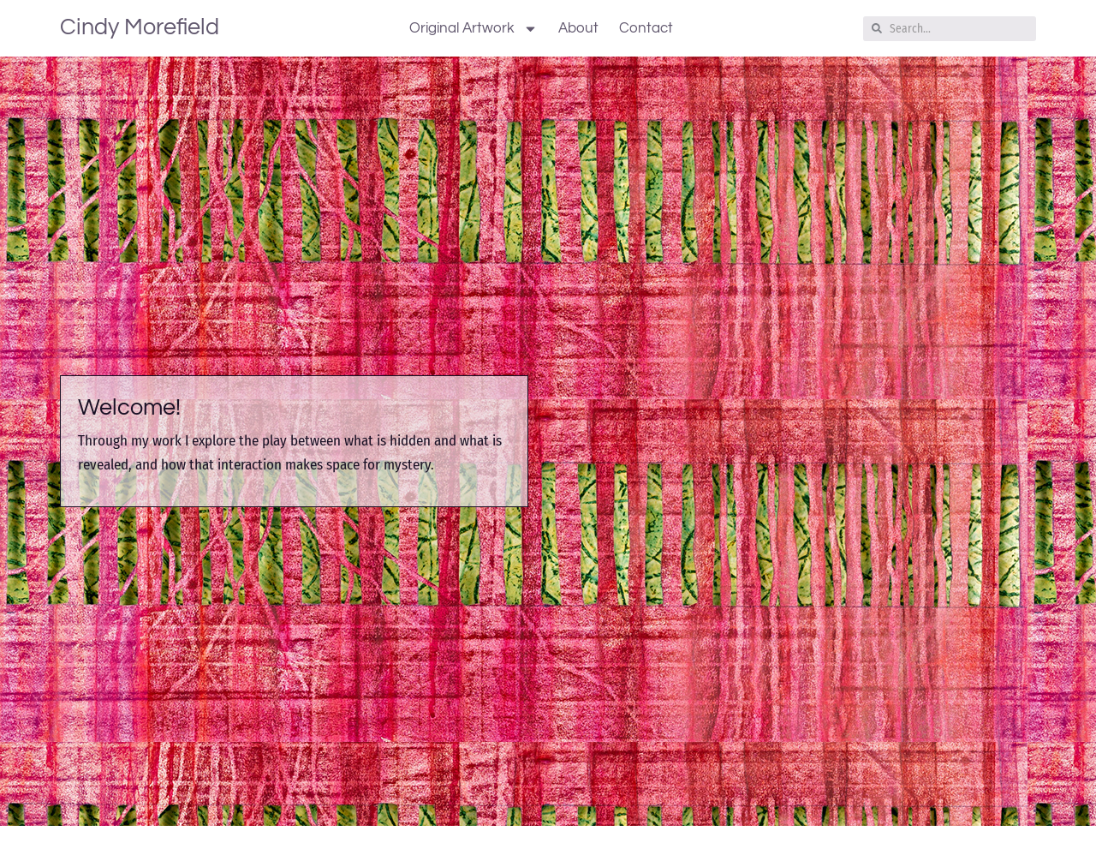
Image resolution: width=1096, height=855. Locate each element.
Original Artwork (473, 29)
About (578, 28)
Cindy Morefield (139, 27)
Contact (646, 28)
